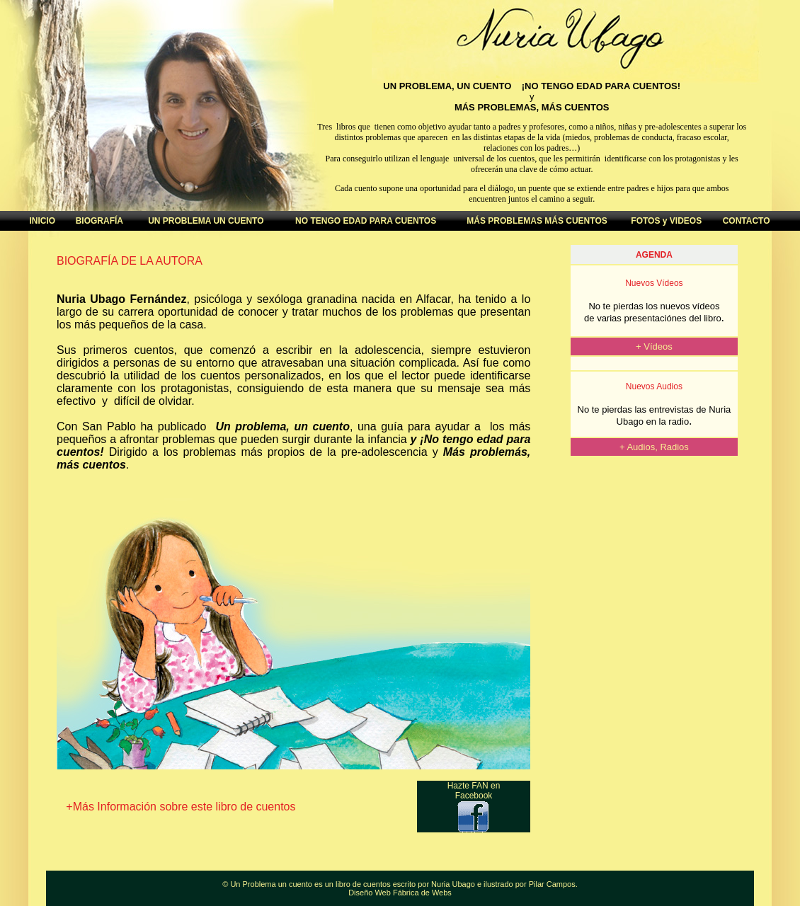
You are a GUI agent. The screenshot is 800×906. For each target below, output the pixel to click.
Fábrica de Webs (422, 892)
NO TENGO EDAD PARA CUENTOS (365, 221)
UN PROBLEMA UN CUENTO (205, 221)
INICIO (42, 221)
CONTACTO (746, 221)
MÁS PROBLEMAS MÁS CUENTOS (537, 221)
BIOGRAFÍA (99, 221)
